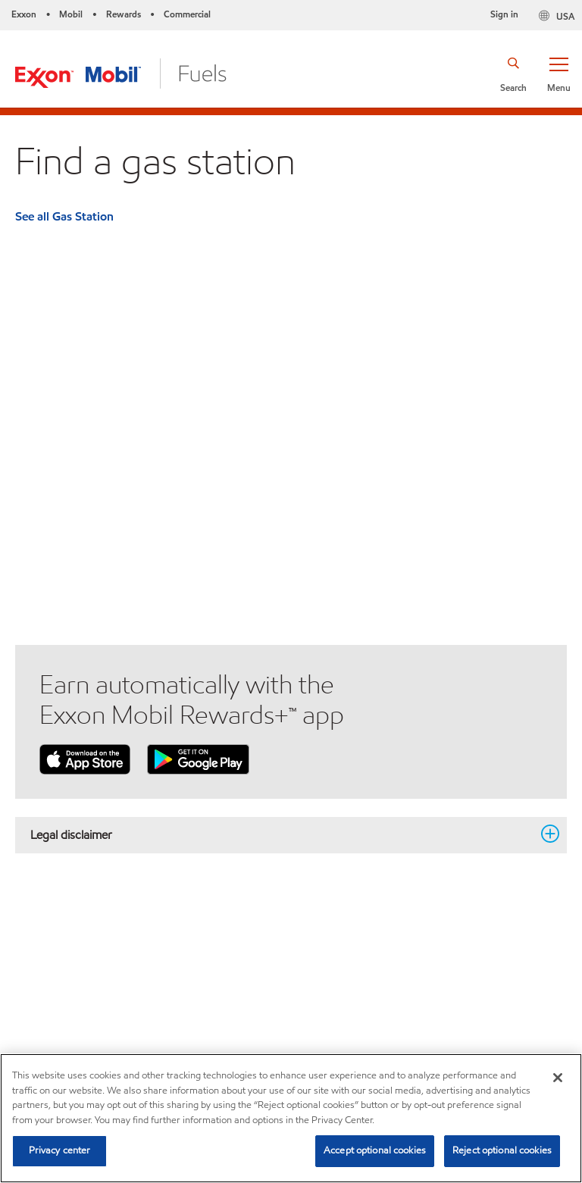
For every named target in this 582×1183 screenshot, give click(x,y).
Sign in (504, 14)
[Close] (557, 1077)
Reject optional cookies (502, 1150)
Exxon (23, 14)
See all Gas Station (64, 216)
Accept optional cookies (375, 1150)
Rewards (123, 14)
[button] (558, 73)
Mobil (71, 14)
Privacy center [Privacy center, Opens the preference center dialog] (60, 1150)
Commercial (187, 14)
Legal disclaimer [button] (282, 834)
